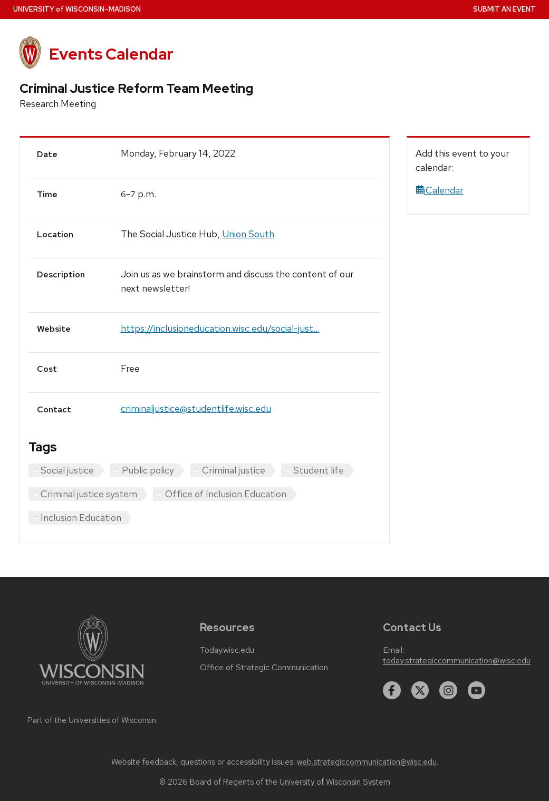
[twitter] (420, 690)
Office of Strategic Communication (264, 667)
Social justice (67, 470)
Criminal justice (233, 470)
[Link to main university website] (92, 686)
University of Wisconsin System (335, 782)
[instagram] (448, 690)
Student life (318, 470)
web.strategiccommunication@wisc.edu (367, 762)
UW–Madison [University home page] (77, 9)
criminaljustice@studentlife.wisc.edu (196, 408)
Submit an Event (504, 9)
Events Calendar (111, 54)
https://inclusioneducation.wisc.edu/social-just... (220, 328)
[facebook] (392, 690)
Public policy (148, 470)
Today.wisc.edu (227, 650)
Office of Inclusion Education (225, 494)
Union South (248, 234)
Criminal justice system (89, 494)
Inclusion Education (81, 518)
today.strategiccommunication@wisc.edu (457, 660)
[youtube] (477, 690)
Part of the (91, 720)
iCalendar (440, 190)
